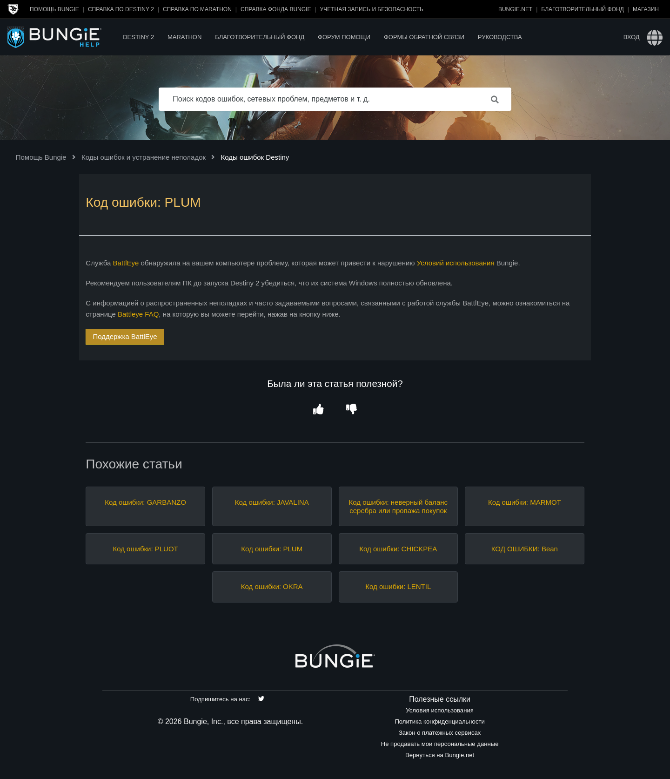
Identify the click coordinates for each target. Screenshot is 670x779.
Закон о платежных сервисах (440, 732)
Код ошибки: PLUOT (145, 549)
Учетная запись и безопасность (371, 9)
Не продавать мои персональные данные (440, 743)
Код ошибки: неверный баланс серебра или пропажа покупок (398, 506)
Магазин (646, 9)
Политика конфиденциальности (439, 721)
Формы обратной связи (424, 37)
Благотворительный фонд (582, 9)
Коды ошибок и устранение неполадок (143, 157)
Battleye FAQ (138, 314)
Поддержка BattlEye (125, 336)
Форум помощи (344, 37)
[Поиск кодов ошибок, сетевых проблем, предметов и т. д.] (335, 99)
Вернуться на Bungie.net (439, 755)
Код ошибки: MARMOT (524, 502)
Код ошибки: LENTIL (398, 586)
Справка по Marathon (197, 9)
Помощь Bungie (54, 9)
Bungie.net (515, 9)
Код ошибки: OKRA (272, 586)
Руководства (500, 37)
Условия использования (440, 710)
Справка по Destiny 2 (121, 9)
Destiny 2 (138, 37)
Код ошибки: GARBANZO (145, 502)
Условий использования (456, 263)
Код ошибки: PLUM (271, 549)
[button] (318, 409)
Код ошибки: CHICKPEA (398, 549)
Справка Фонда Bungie (276, 9)
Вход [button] (631, 37)
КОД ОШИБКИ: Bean (524, 549)
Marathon (184, 37)
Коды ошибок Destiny (255, 157)
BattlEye (126, 263)
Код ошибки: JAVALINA (272, 502)
